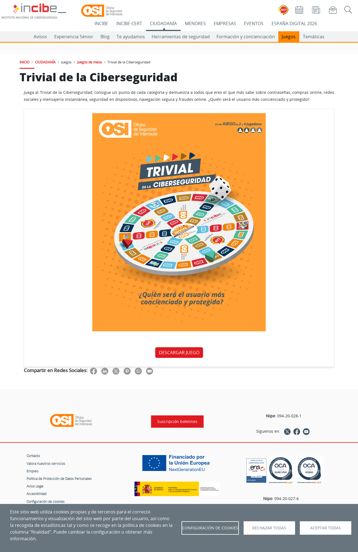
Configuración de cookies (46, 501)
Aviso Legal (35, 486)
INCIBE (101, 23)
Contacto (33, 455)
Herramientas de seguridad (181, 37)
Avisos (40, 37)
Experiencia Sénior (73, 37)
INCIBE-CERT (129, 23)
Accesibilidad (36, 493)
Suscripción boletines (177, 421)
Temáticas (313, 37)
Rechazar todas (269, 527)
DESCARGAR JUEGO (179, 352)
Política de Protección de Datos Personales (59, 478)
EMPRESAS (225, 23)
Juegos (289, 37)
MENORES (195, 23)
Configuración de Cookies (210, 527)
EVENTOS (253, 23)
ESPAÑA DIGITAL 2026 (294, 23)
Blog (105, 37)
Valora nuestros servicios (46, 463)
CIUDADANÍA (163, 23)
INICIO (24, 62)
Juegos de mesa (89, 62)
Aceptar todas (325, 527)
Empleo (32, 471)
